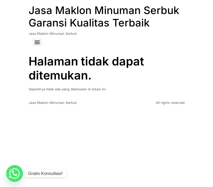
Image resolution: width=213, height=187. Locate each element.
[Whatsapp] (15, 173)
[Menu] (37, 42)
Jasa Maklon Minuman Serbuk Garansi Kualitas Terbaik (104, 16)
